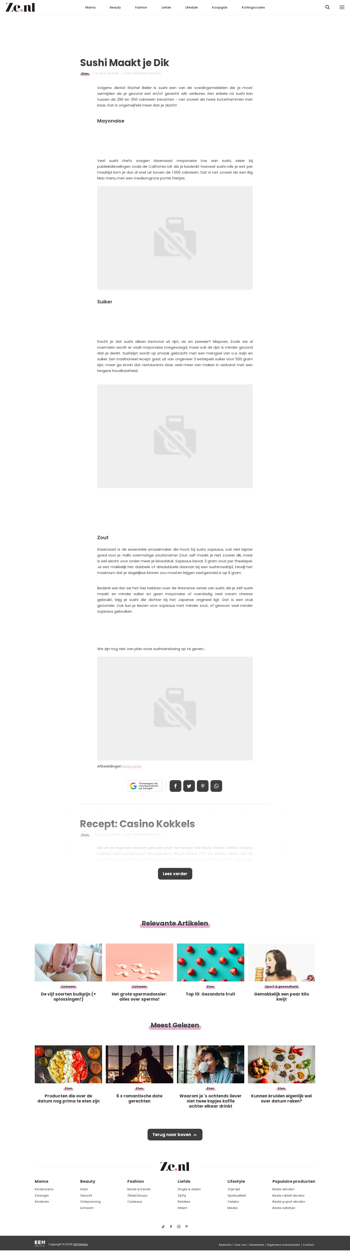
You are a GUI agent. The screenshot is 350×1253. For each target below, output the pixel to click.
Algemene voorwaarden (283, 1245)
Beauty (115, 7)
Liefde (166, 7)
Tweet (189, 786)
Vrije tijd (234, 1189)
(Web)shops (137, 1195)
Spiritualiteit (237, 1195)
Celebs (233, 1201)
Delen (175, 786)
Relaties (184, 1201)
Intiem (182, 1208)
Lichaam (87, 1208)
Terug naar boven (171, 1135)
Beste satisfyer (284, 1208)
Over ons (240, 1245)
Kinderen (42, 1201)
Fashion (141, 7)
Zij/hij (182, 1195)
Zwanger (42, 1195)
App (216, 786)
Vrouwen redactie (147, 73)
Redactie (225, 1245)
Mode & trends (139, 1189)
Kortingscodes (253, 7)
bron (127, 766)
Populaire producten (293, 1181)
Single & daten (189, 1189)
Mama (90, 7)
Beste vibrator (283, 1189)
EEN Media (80, 1244)
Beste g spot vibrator (288, 1201)
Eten (85, 73)
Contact (308, 1245)
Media (232, 1208)
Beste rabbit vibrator (288, 1195)
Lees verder (175, 874)
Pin (203, 786)
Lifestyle (191, 7)
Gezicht (86, 1195)
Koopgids (220, 7)
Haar (84, 1189)
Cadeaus (134, 1201)
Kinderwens (44, 1189)
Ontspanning (90, 1201)
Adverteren (256, 1245)
